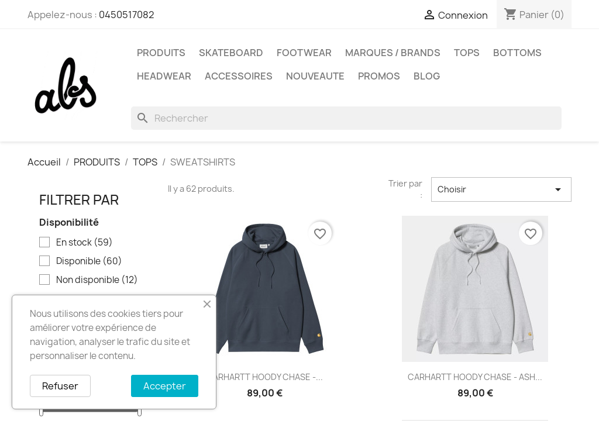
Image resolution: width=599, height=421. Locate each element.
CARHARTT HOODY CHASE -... (264, 376)
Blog (427, 76)
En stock (84, 243)
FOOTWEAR (304, 52)
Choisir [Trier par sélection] (501, 189)
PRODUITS (161, 52)
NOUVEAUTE (315, 76)
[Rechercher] (346, 118)
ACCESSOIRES (239, 76)
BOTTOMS (517, 52)
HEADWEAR (164, 76)
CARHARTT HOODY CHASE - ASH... (475, 376)
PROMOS (379, 76)
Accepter (164, 385)
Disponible (89, 261)
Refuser (60, 385)
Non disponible (97, 280)
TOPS (467, 52)
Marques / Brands (392, 52)
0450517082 (126, 14)
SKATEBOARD (231, 52)
